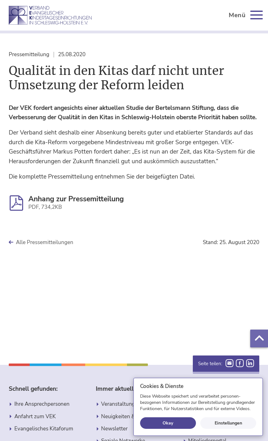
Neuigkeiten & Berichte (128, 416)
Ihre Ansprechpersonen (42, 404)
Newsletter (114, 428)
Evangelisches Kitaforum (43, 428)
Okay (168, 423)
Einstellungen (228, 423)
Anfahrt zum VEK (35, 416)
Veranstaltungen (121, 404)
